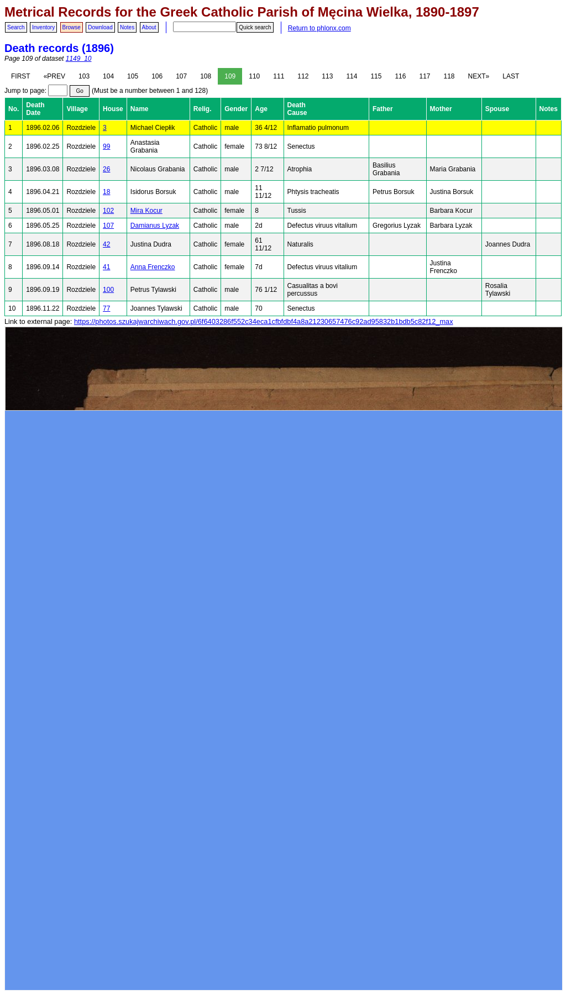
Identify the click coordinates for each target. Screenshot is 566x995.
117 (424, 76)
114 (351, 76)
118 (449, 76)
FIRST (20, 76)
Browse (71, 27)
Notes (127, 27)
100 (108, 290)
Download (100, 27)
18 (106, 192)
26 (106, 169)
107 (181, 76)
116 (400, 76)
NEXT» (479, 76)
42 (106, 244)
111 (278, 76)
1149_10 (79, 58)
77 (106, 308)
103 (84, 76)
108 (205, 76)
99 (106, 146)
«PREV (54, 76)
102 (108, 210)
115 (375, 76)
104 (108, 76)
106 (157, 76)
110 (254, 76)
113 (327, 76)
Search (16, 27)
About (149, 27)
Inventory (43, 27)
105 (132, 76)
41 (106, 267)
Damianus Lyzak (154, 225)
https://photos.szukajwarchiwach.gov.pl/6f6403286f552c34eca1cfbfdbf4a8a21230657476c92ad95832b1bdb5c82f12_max (263, 321)
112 (302, 76)
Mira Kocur (146, 210)
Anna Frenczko (152, 267)
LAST (510, 76)
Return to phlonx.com (319, 28)
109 (229, 76)
